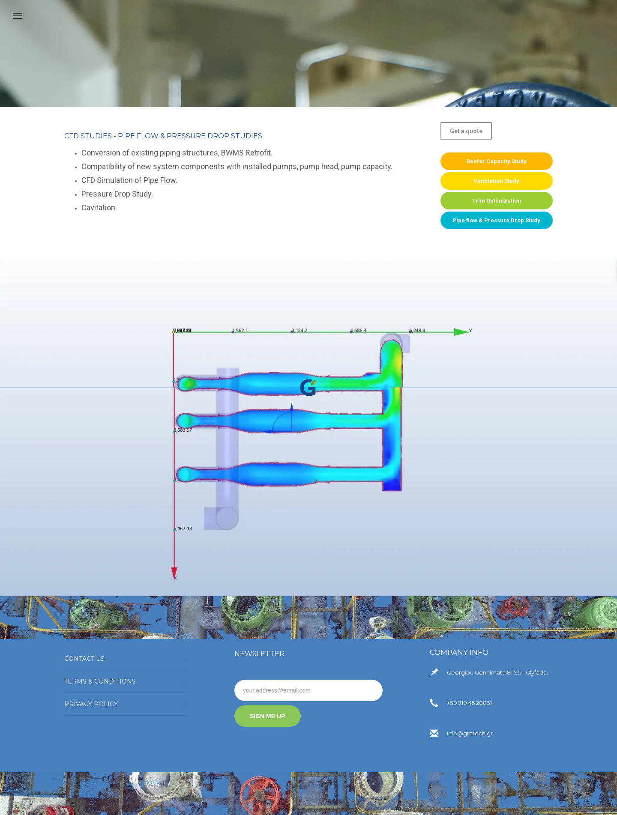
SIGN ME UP (267, 716)
